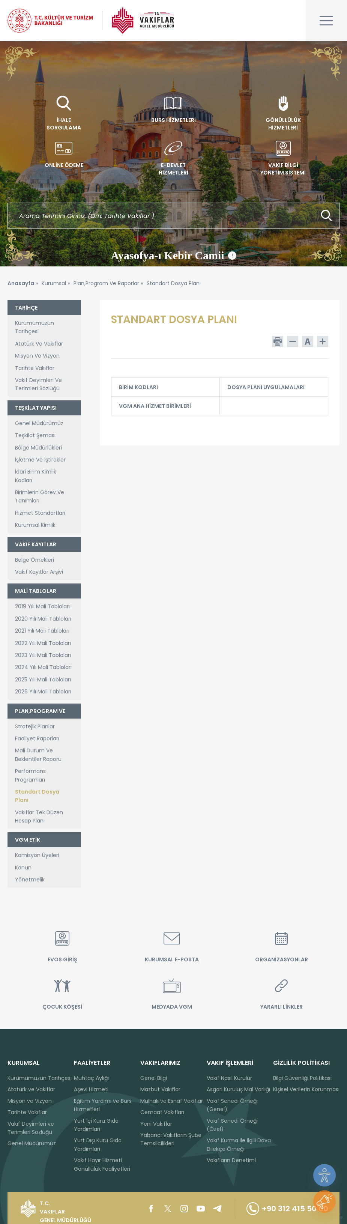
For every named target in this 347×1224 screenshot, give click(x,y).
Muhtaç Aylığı (91, 1078)
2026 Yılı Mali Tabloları (43, 691)
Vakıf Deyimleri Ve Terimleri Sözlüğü (38, 384)
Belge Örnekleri (34, 560)
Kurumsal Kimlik (35, 525)
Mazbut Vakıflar (160, 1089)
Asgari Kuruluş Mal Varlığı (238, 1089)
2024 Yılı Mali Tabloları (43, 667)
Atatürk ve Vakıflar (31, 1089)
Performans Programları (30, 775)
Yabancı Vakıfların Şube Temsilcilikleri (170, 1139)
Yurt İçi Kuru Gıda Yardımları (96, 1125)
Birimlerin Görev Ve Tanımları (39, 496)
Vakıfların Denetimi (231, 1160)
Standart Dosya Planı (37, 796)
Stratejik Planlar (35, 726)
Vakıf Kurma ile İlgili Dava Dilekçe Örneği (239, 1144)
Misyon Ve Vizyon (37, 355)
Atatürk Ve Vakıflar (39, 343)
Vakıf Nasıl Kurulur (229, 1078)
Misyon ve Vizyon (30, 1101)
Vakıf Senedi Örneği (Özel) (232, 1125)
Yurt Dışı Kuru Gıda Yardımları (98, 1144)
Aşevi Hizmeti (91, 1089)
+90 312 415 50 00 (287, 1208)
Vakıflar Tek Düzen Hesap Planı (39, 816)
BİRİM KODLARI (164, 387)
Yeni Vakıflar (156, 1124)
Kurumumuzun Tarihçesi (34, 327)
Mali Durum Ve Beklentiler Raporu (38, 754)
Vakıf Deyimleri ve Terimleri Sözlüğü (31, 1128)
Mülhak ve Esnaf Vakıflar (171, 1101)
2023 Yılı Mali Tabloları (43, 655)
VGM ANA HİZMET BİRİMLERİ (164, 406)
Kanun (23, 867)
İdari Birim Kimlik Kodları (35, 476)
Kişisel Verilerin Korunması (306, 1089)
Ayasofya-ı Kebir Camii (173, 255)
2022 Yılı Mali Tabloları (43, 643)
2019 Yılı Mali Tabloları (42, 606)
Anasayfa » (23, 283)
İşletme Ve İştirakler (40, 459)
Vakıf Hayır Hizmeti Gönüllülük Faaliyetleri (102, 1164)
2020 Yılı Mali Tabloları (43, 619)
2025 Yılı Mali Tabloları (43, 679)
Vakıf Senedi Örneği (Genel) (232, 1105)
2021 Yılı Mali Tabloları (42, 631)
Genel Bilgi (153, 1078)
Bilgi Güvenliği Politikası (302, 1078)
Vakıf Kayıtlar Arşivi (39, 572)
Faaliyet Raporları (37, 738)
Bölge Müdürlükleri (38, 447)
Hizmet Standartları (40, 513)
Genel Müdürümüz (39, 423)
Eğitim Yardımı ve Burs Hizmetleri (103, 1105)
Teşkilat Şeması (35, 435)
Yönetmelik (30, 879)
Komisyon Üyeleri (37, 855)
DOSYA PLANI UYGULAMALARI (272, 387)
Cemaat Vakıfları (162, 1112)
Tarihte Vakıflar (34, 368)
